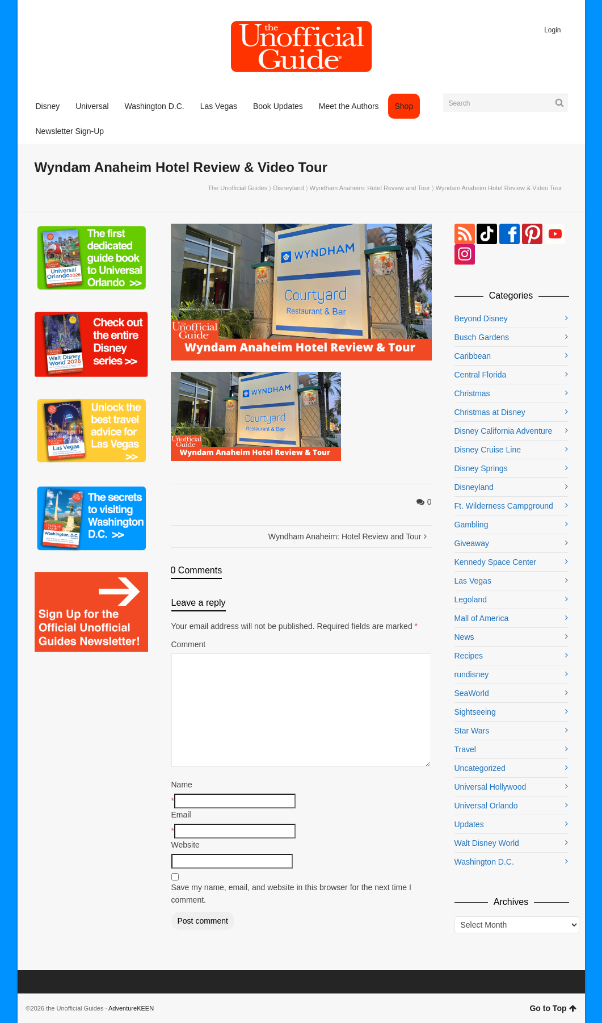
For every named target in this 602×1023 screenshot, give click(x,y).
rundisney (471, 674)
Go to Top (552, 1008)
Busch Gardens (482, 337)
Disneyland (288, 188)
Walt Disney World (486, 843)
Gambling (471, 524)
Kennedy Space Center (495, 562)
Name (181, 784)
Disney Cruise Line (487, 449)
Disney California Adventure (503, 430)
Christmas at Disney (489, 412)
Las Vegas (472, 580)
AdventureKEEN (131, 1008)
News (464, 637)
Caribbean (472, 355)
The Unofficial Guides (237, 188)
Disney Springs (481, 468)
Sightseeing (475, 711)
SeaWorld (471, 693)
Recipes (468, 655)
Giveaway (471, 543)
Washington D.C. (484, 861)
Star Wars (472, 730)
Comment (188, 644)
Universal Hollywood (490, 786)
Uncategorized (480, 768)
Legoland (470, 599)
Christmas (472, 393)
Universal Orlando (486, 805)
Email (181, 814)
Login (552, 30)
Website (185, 844)
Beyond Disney (481, 318)
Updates (469, 824)
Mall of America (481, 618)
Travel (465, 749)
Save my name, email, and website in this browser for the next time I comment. (291, 893)
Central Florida (480, 374)
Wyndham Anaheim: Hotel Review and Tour (370, 188)
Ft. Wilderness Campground (503, 505)
